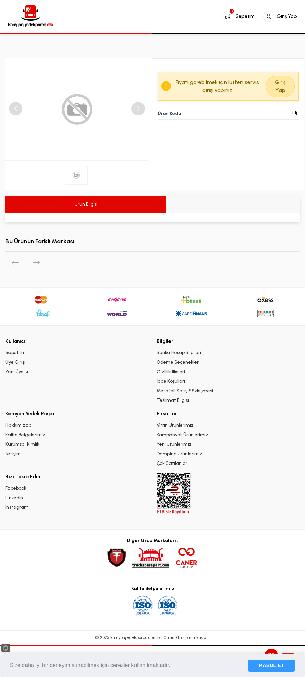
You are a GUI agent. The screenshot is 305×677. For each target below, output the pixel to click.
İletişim (13, 454)
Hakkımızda (18, 425)
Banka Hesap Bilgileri (179, 353)
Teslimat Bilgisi (173, 400)
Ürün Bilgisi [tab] (86, 204)
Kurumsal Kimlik (22, 444)
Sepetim (14, 353)
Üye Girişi (15, 362)
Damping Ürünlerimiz (179, 454)
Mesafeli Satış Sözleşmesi (185, 391)
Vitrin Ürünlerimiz (175, 425)
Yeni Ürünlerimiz (174, 444)
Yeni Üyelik (16, 372)
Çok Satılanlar (172, 463)
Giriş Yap (280, 86)
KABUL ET (271, 665)
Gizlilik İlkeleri (171, 372)
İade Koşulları (171, 381)
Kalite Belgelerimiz (25, 435)
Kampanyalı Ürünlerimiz (182, 435)
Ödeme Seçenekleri (178, 362)
